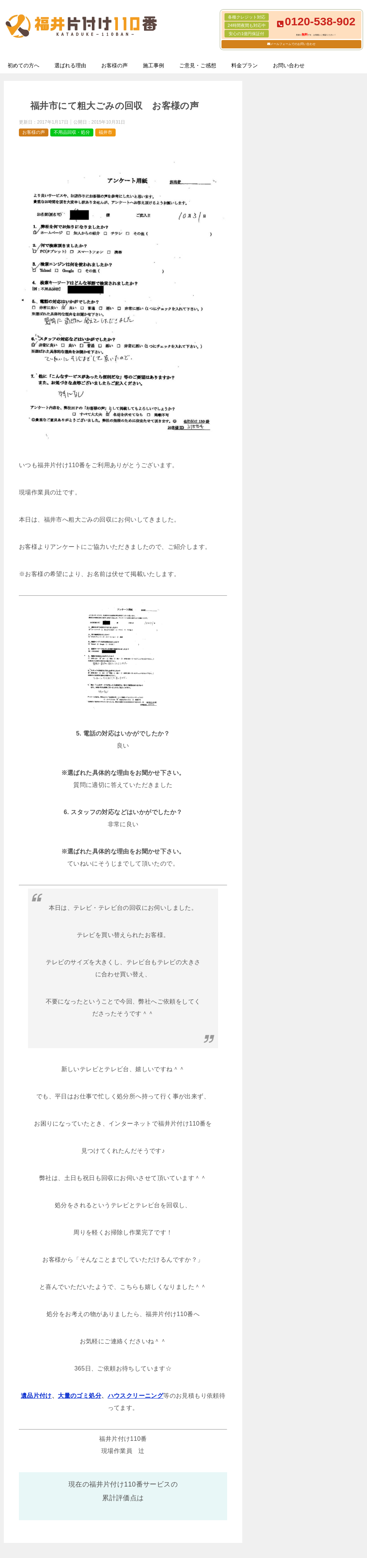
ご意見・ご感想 (197, 65)
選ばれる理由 (70, 65)
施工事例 (153, 65)
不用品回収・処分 (72, 132)
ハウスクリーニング (136, 1395)
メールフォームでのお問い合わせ (293, 44)
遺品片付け (36, 1395)
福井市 (105, 132)
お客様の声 (114, 65)
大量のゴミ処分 (79, 1395)
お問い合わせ (289, 65)
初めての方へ (23, 65)
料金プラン (244, 65)
